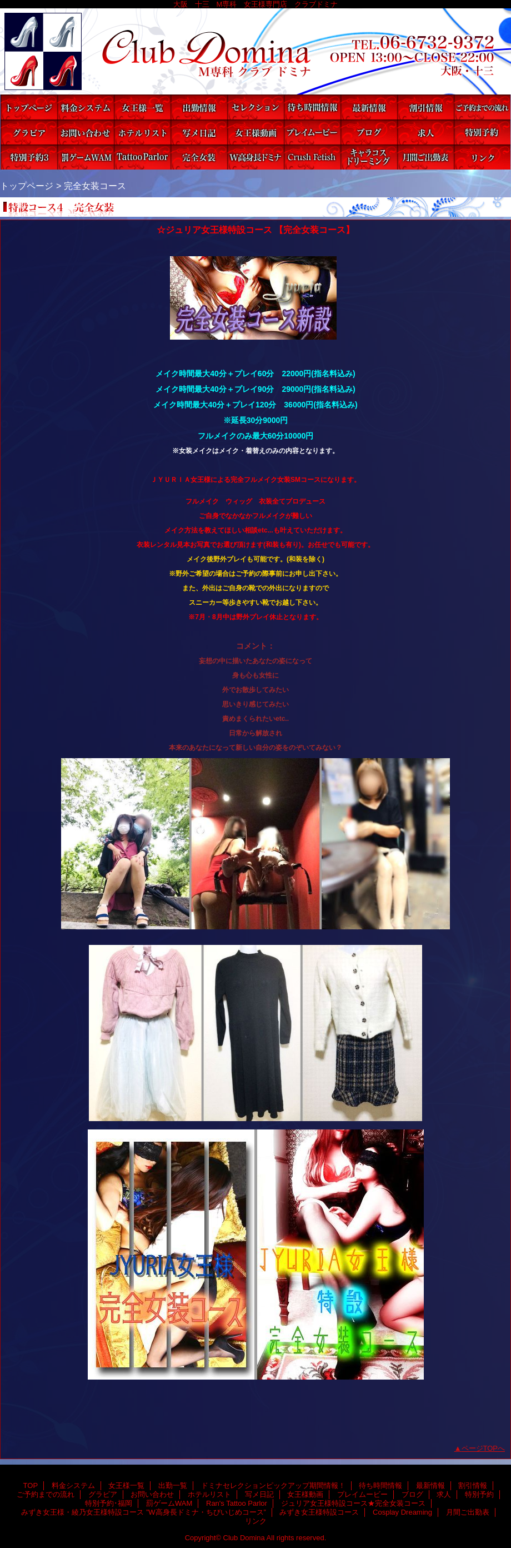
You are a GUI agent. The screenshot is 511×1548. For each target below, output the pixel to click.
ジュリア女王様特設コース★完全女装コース (199, 157)
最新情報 (368, 107)
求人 (425, 132)
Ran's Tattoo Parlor (142, 157)
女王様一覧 (142, 107)
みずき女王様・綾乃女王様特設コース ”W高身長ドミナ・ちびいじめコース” (255, 157)
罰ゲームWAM (85, 157)
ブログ (368, 132)
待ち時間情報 (312, 107)
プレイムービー (312, 132)
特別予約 (482, 132)
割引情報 (425, 107)
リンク (482, 157)
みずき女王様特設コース (312, 157)
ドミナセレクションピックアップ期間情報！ (255, 107)
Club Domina (255, 51)
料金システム (85, 107)
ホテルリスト (142, 132)
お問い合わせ (85, 132)
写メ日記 (199, 132)
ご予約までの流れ (482, 107)
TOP (29, 107)
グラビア (29, 132)
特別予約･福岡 (29, 157)
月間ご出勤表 (425, 157)
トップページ (26, 186)
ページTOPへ (483, 1448)
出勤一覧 (199, 107)
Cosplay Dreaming (368, 157)
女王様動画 (255, 132)
